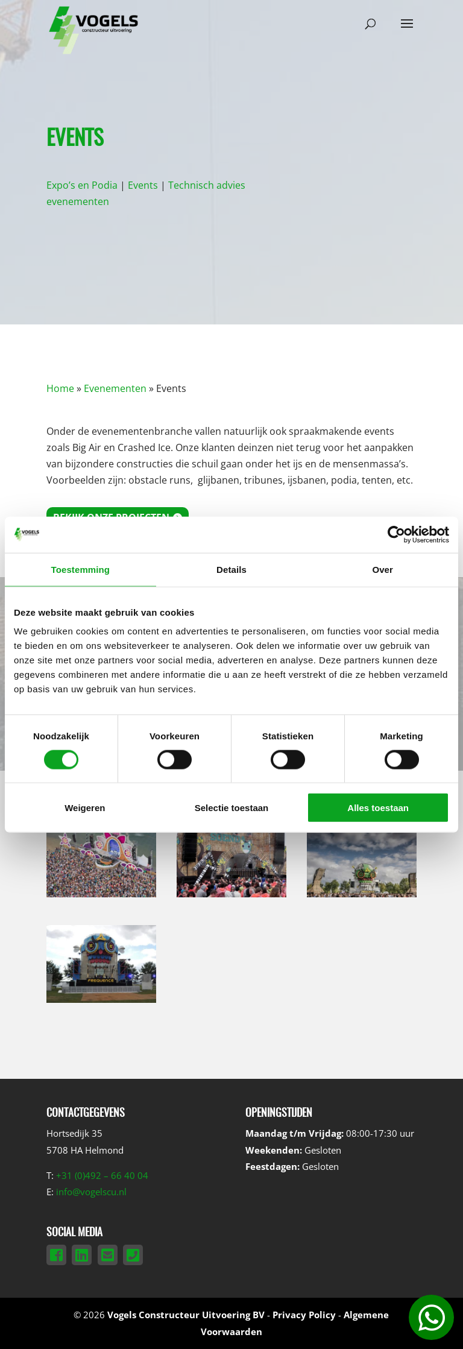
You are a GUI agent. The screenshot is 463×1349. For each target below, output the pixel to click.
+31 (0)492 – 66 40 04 (102, 1175)
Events (143, 185)
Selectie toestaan (232, 808)
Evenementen (115, 388)
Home (60, 388)
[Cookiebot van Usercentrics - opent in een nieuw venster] (396, 534)
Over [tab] (382, 569)
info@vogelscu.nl (91, 1192)
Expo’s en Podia (82, 185)
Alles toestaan (378, 808)
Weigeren (85, 808)
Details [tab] (231, 569)
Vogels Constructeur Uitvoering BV (186, 1315)
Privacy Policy (304, 1315)
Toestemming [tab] (80, 569)
